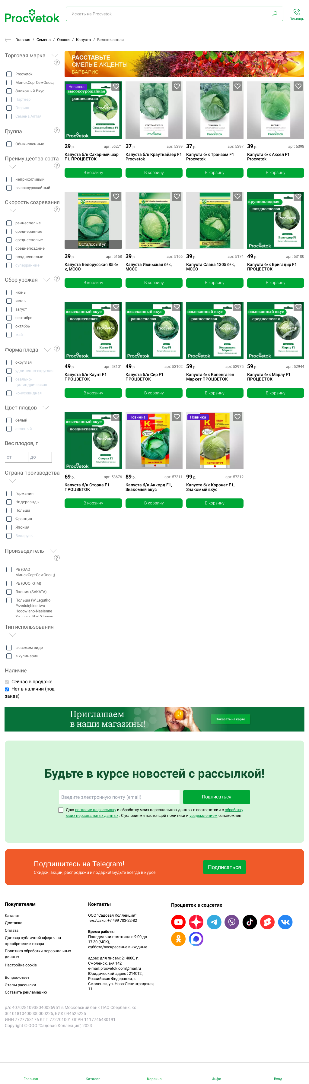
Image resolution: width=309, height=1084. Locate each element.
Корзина (154, 1079)
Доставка (13, 923)
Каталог (12, 915)
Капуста (83, 39)
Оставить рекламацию (26, 992)
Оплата (11, 930)
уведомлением (204, 815)
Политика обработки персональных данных (38, 954)
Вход (278, 1079)
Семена (44, 39)
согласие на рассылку (95, 809)
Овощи (63, 39)
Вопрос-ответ (17, 977)
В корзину (93, 172)
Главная (22, 39)
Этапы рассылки (20, 985)
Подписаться (216, 797)
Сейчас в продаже (31, 681)
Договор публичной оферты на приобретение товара (33, 940)
